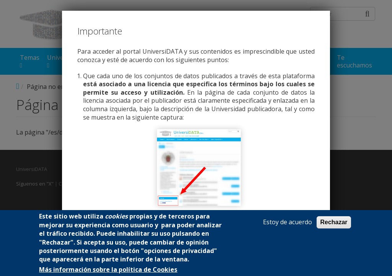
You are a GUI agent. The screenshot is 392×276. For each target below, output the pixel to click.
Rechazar (333, 222)
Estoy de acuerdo (287, 222)
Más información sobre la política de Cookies (108, 270)
